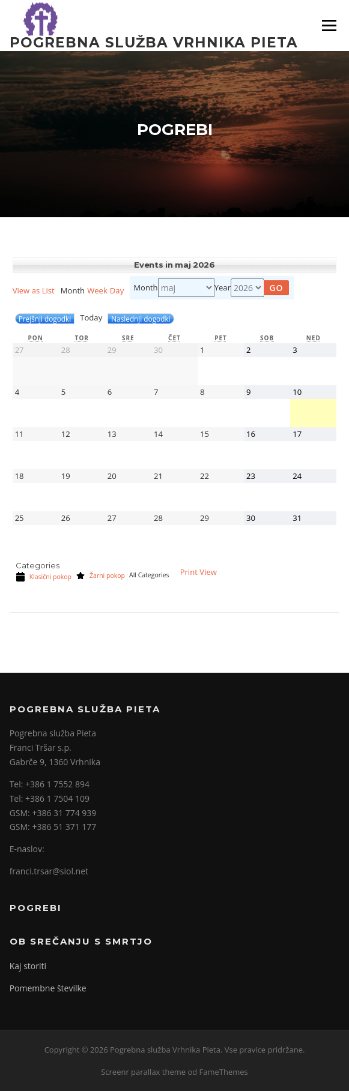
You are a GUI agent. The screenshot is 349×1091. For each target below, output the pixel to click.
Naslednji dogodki (140, 318)
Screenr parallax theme (143, 1071)
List (34, 291)
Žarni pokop (100, 575)
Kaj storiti (28, 966)
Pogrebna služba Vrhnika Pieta (154, 42)
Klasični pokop (43, 576)
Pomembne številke (48, 988)
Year (222, 288)
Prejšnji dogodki (45, 318)
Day (117, 291)
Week (97, 291)
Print (198, 572)
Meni (327, 25)
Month (145, 288)
